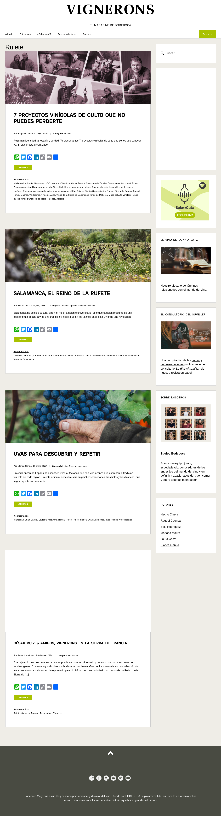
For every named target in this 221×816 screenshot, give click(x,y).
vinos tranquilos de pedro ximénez (38, 199)
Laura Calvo (168, 539)
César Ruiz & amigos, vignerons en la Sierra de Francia (70, 643)
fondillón (32, 187)
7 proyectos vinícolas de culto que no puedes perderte (69, 118)
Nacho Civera (169, 514)
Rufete (110, 191)
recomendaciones (61, 191)
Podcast (87, 34)
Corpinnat (126, 183)
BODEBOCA (132, 796)
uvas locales (112, 520)
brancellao (19, 520)
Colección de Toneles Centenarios (103, 183)
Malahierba (64, 187)
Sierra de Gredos (123, 191)
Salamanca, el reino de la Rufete (62, 293)
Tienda (206, 34)
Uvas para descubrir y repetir (57, 453)
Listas (65, 466)
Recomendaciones (67, 34)
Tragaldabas (46, 713)
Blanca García (170, 545)
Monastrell (105, 187)
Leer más (23, 167)
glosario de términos (185, 285)
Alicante (29, 183)
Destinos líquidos (69, 305)
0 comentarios (21, 179)
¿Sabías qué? (44, 34)
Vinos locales (125, 520)
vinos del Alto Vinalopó (120, 195)
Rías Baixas (77, 191)
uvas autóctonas (96, 520)
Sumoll (136, 191)
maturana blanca (56, 520)
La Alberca (38, 355)
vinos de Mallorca (99, 195)
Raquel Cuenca (171, 520)
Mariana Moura (170, 533)
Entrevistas (25, 34)
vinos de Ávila (48, 195)
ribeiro (102, 191)
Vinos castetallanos (95, 355)
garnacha (42, 187)
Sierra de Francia (76, 355)
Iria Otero (53, 187)
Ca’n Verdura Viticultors (58, 183)
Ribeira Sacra (91, 191)
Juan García (31, 520)
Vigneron (57, 713)
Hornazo (28, 355)
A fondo (9, 34)
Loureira (43, 520)
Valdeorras (34, 195)
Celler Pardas (78, 183)
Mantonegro (77, 187)
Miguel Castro (92, 187)
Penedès (27, 191)
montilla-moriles (119, 187)
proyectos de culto (42, 191)
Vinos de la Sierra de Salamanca (73, 195)
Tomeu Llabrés (21, 195)
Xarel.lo (60, 199)
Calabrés (18, 355)
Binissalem (39, 183)
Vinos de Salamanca (24, 359)
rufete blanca (59, 355)
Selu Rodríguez (171, 526)
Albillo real (19, 183)
